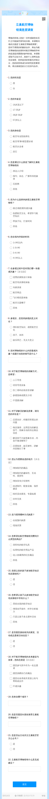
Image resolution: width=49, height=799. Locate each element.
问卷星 (20, 796)
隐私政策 (6, 796)
